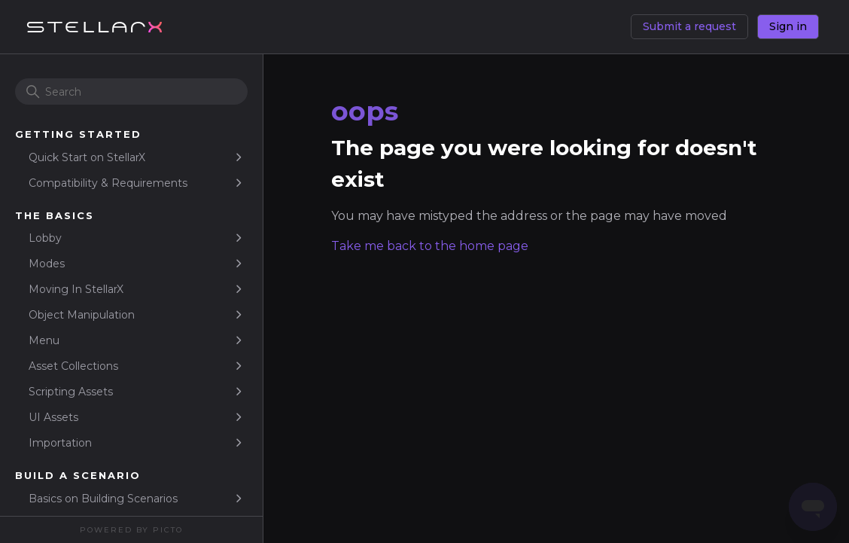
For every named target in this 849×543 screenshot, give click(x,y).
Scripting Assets (71, 391)
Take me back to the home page (429, 246)
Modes (47, 263)
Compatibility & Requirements (108, 183)
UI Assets (53, 417)
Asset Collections (73, 366)
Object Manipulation (82, 315)
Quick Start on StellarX (87, 157)
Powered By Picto (131, 530)
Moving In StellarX (76, 289)
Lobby (45, 238)
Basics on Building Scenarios (103, 498)
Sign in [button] (788, 26)
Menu (44, 340)
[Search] (131, 91)
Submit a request (689, 26)
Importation (60, 443)
